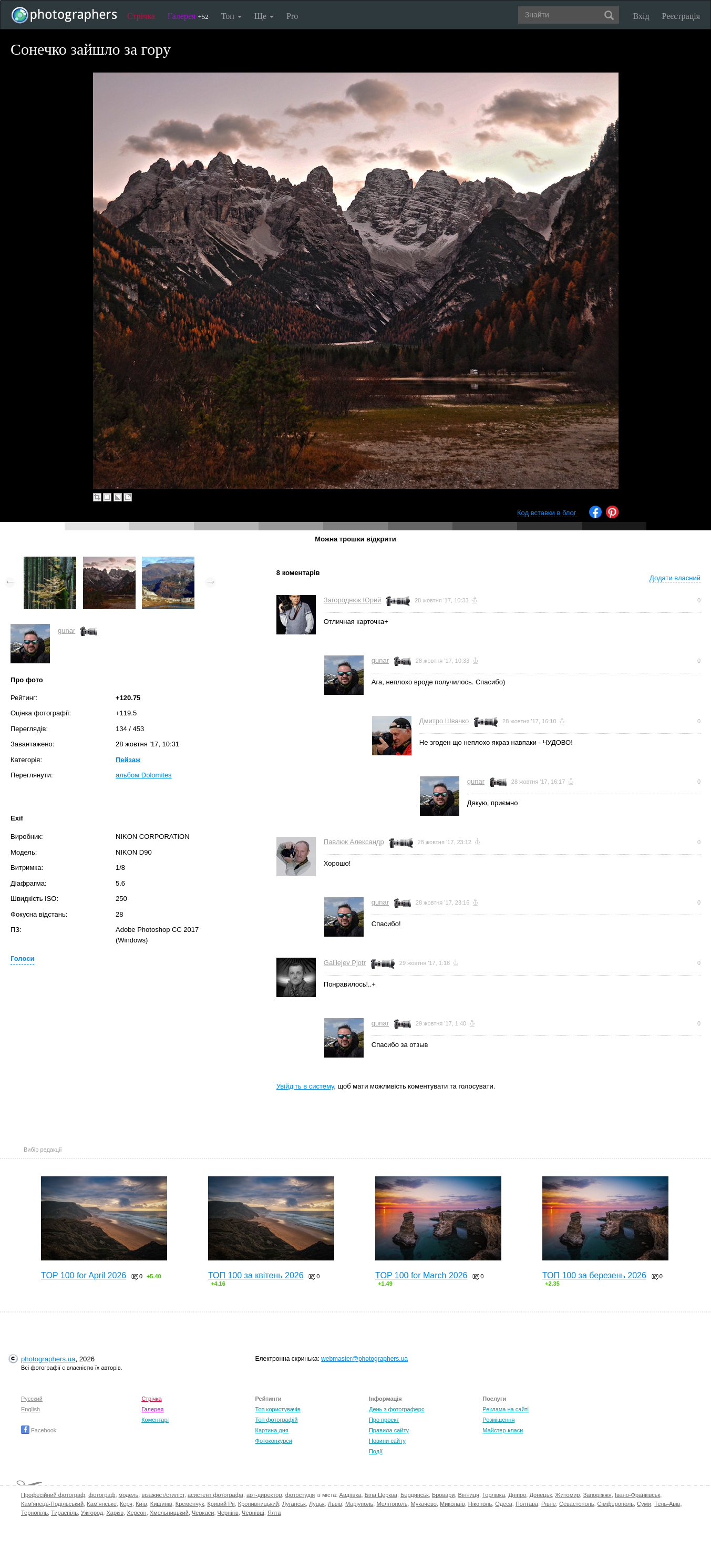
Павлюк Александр (354, 842)
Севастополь (576, 1504)
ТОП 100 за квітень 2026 (256, 1275)
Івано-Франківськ (637, 1495)
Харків (114, 1513)
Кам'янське (102, 1504)
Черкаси (203, 1513)
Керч (126, 1504)
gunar (66, 630)
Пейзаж (128, 760)
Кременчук (190, 1504)
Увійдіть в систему (305, 1086)
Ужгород (92, 1513)
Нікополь (480, 1504)
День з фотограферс (397, 1409)
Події (376, 1451)
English (30, 1409)
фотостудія (300, 1495)
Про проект (384, 1420)
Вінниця (468, 1495)
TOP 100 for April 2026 (83, 1275)
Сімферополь (615, 1504)
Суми (644, 1504)
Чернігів (228, 1513)
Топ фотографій (276, 1420)
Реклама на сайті (505, 1409)
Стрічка (141, 16)
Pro (292, 16)
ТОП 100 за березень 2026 (594, 1275)
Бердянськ (414, 1495)
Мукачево (424, 1504)
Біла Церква (381, 1495)
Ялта (274, 1513)
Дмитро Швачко (444, 721)
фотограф (101, 1495)
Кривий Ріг (220, 1504)
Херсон (136, 1513)
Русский (32, 1399)
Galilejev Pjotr (345, 963)
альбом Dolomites (144, 775)
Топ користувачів (278, 1409)
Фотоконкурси (273, 1441)
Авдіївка (350, 1495)
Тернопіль (34, 1513)
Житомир (567, 1495)
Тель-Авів (667, 1504)
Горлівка (493, 1495)
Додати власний (675, 578)
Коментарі (155, 1420)
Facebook (38, 1430)
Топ (231, 16)
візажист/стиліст (162, 1495)
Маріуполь (359, 1504)
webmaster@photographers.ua (364, 1358)
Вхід (641, 16)
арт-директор (264, 1495)
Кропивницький (258, 1504)
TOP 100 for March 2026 (421, 1275)
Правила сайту (389, 1430)
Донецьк (540, 1495)
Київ (141, 1504)
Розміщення (498, 1420)
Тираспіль (64, 1513)
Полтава (527, 1504)
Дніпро (517, 1495)
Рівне (548, 1504)
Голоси (22, 958)
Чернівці (253, 1513)
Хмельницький (169, 1513)
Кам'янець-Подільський (52, 1504)
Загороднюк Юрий (353, 600)
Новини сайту (387, 1441)
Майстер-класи (502, 1430)
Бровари (443, 1495)
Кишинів (161, 1504)
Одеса (503, 1504)
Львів (335, 1504)
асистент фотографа (215, 1495)
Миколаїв (452, 1504)
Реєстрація (681, 16)
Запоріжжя (597, 1495)
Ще (264, 16)
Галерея (188, 16)
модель (129, 1495)
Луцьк (317, 1504)
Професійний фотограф (53, 1495)
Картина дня (271, 1430)
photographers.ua (48, 1359)
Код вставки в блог (546, 513)
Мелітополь (391, 1504)
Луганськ (294, 1504)
